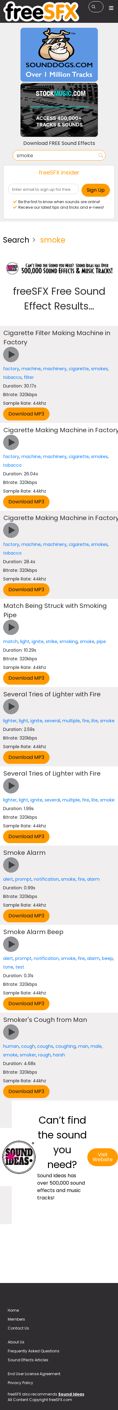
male (96, 1046)
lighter (10, 721)
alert (8, 879)
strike (51, 641)
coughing (65, 1046)
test (19, 967)
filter (29, 377)
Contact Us (18, 1328)
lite (94, 721)
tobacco (12, 377)
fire (85, 721)
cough (28, 1046)
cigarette (79, 369)
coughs (45, 1046)
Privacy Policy (20, 1382)
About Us (16, 1342)
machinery (55, 369)
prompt (23, 879)
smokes (99, 369)
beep (107, 958)
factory (11, 369)
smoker (28, 1055)
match (10, 641)
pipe (101, 641)
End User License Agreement (34, 1373)
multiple (71, 721)
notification (46, 879)
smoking (68, 641)
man (83, 1046)
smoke (87, 641)
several (52, 721)
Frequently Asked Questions (33, 1351)
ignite (38, 641)
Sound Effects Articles (28, 1360)
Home (13, 1310)
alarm (93, 879)
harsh (59, 1055)
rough (44, 1055)
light (24, 641)
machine (31, 369)
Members (16, 1319)
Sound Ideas (71, 1394)
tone (8, 967)
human (11, 1046)
